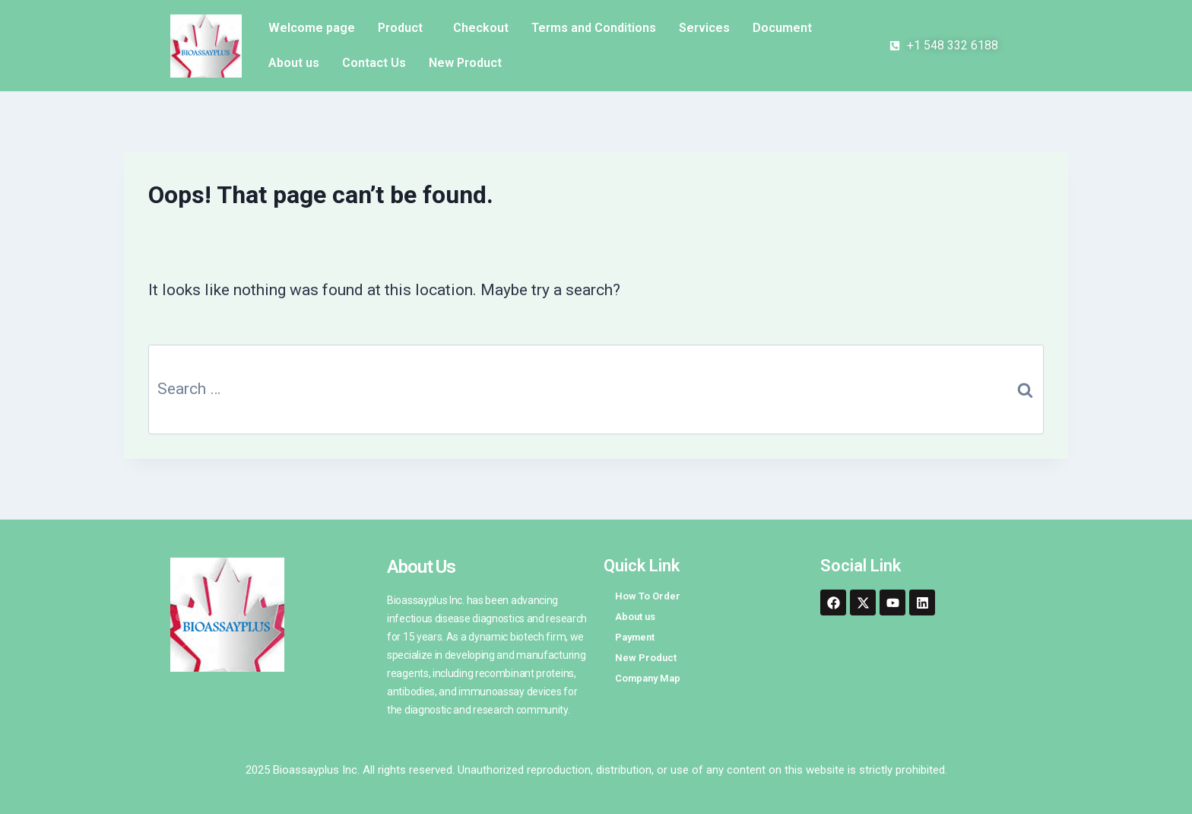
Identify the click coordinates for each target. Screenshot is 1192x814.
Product (400, 28)
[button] (404, 28)
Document (782, 28)
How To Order (647, 596)
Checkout (481, 28)
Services (704, 28)
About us (293, 63)
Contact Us (374, 63)
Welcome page (311, 28)
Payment (635, 637)
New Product (465, 63)
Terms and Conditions (593, 28)
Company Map (647, 678)
